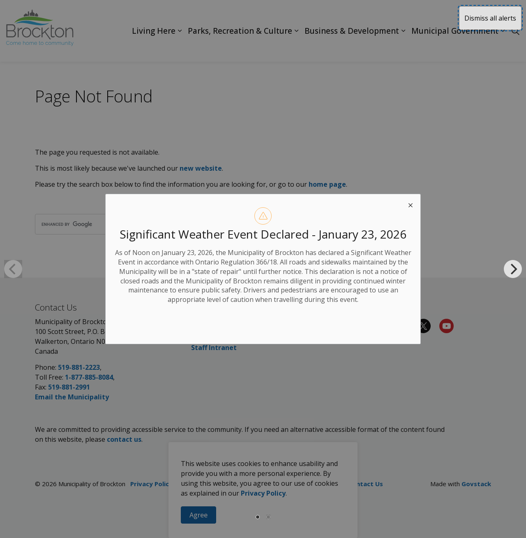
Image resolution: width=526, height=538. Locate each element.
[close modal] (410, 204)
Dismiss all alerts (490, 18)
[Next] (513, 269)
